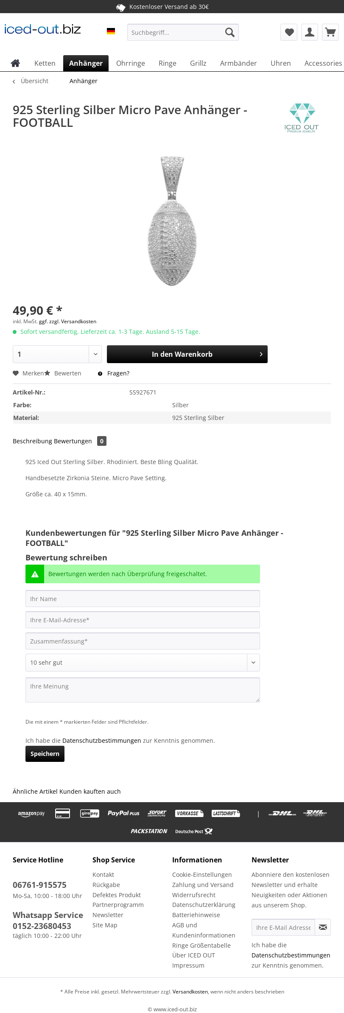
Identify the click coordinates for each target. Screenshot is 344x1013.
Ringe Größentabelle (201, 945)
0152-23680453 (42, 926)
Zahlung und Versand (203, 885)
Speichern (45, 754)
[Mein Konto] (309, 32)
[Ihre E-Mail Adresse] (283, 927)
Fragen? (113, 373)
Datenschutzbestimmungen (101, 740)
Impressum (188, 965)
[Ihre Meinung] (142, 689)
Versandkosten (189, 991)
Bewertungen (80, 441)
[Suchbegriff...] (183, 32)
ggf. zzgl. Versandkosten (67, 321)
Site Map (104, 925)
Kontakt (103, 874)
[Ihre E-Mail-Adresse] (142, 619)
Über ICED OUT (193, 955)
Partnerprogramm (118, 905)
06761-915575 (40, 884)
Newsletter (107, 915)
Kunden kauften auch (90, 791)
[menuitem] (183, 36)
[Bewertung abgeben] (142, 663)
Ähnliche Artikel (35, 791)
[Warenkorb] (330, 32)
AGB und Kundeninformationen (203, 930)
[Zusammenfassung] (142, 640)
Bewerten (63, 373)
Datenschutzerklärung (203, 905)
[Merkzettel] (288, 32)
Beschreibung (32, 441)
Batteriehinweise (196, 915)
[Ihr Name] (142, 598)
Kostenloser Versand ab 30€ (162, 6)
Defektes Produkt (116, 895)
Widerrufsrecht (193, 895)
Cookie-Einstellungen (202, 874)
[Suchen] (230, 32)
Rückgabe (106, 885)
